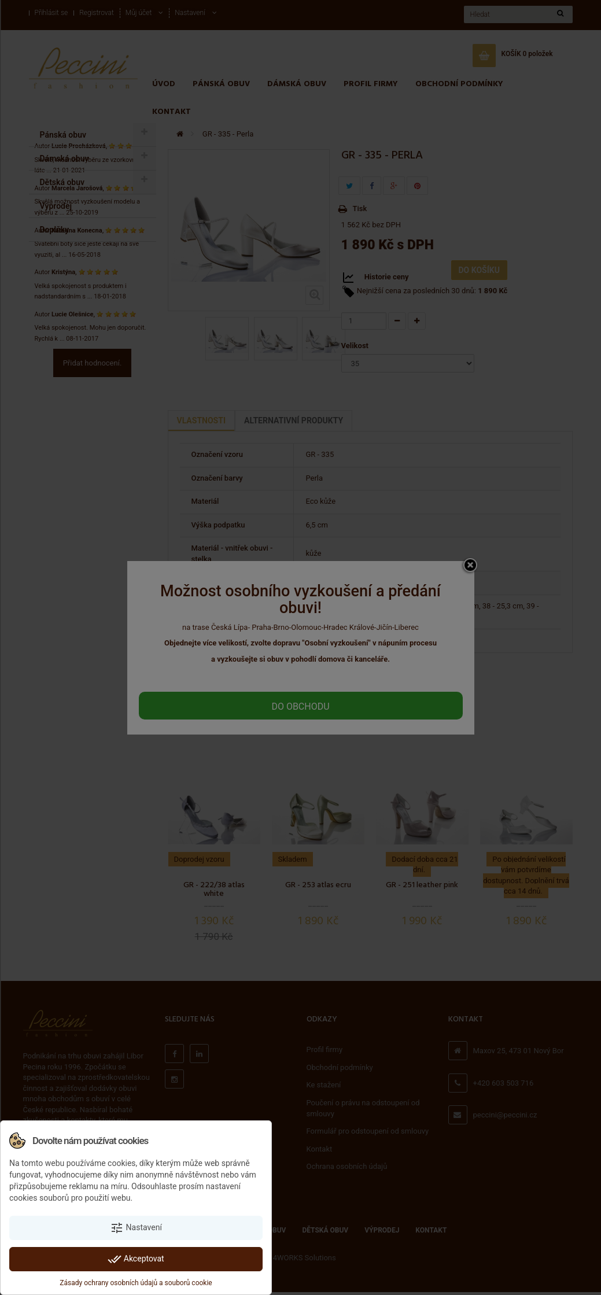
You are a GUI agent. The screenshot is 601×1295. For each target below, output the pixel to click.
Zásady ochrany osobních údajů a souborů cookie (136, 1283)
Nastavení (136, 1228)
